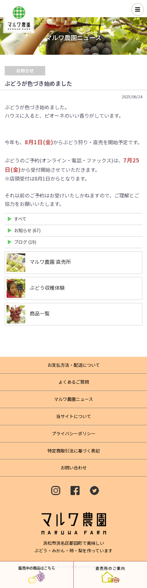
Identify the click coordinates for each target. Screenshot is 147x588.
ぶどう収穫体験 (36, 288)
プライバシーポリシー (74, 433)
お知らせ (25, 70)
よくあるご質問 (73, 382)
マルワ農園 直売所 (39, 262)
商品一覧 (28, 314)
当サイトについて (73, 416)
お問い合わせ (74, 467)
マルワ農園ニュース (73, 399)
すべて (20, 219)
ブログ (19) (25, 242)
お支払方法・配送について (73, 365)
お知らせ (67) (27, 230)
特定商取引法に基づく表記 (73, 450)
